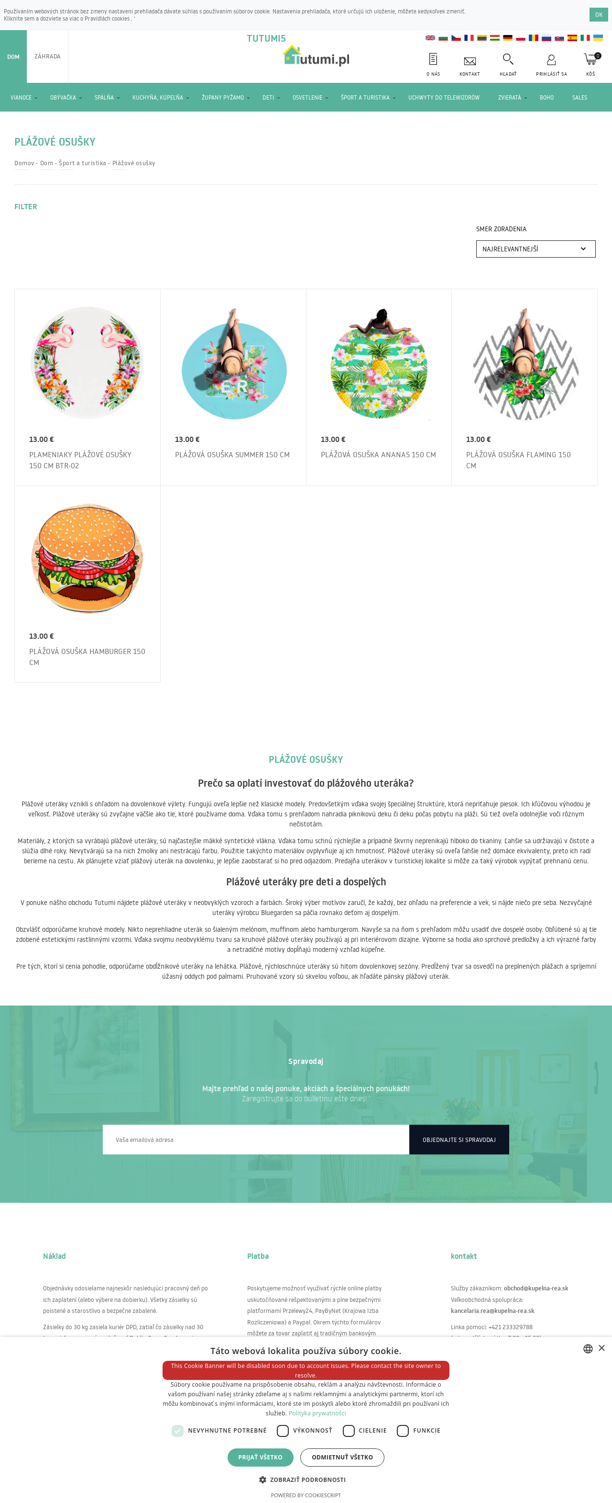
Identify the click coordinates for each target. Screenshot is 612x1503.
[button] (306, 1479)
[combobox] (588, 1349)
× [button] (601, 1348)
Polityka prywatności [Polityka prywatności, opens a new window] (317, 1413)
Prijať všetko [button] (261, 1457)
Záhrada (47, 56)
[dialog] (306, 1420)
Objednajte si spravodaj (459, 1139)
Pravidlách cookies (108, 18)
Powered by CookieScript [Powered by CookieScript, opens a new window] (306, 1495)
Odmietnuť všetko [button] (342, 1457)
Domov (24, 163)
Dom (13, 56)
